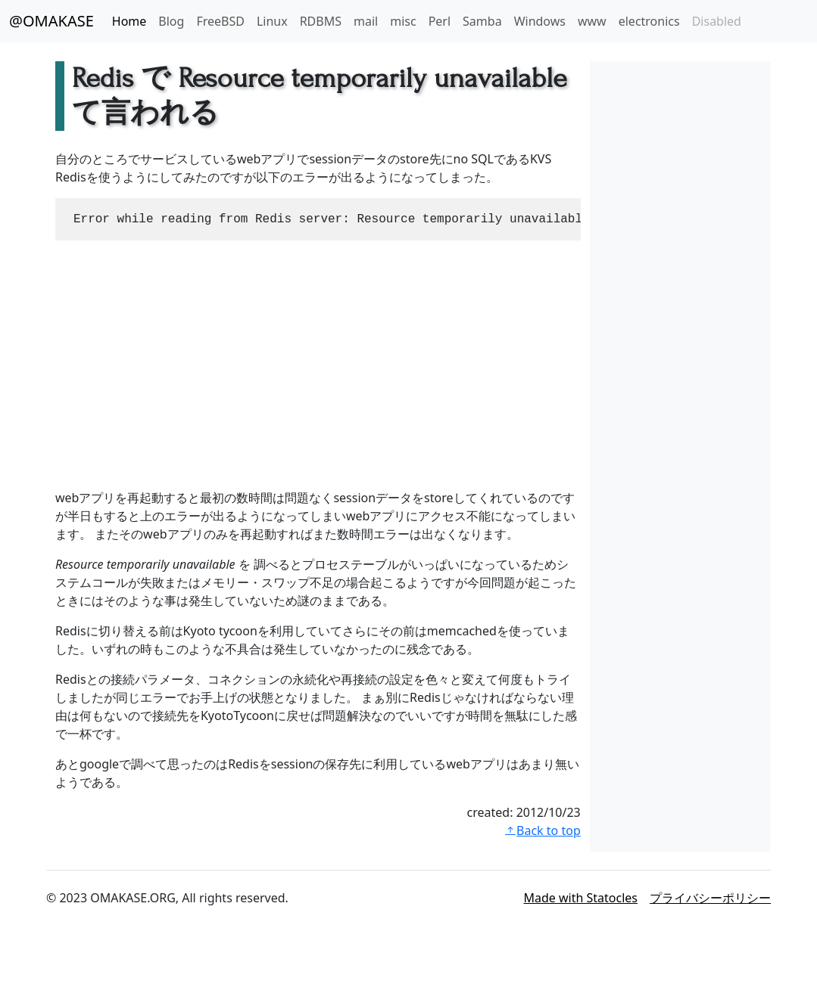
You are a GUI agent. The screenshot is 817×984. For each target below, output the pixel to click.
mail (366, 21)
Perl (440, 21)
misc (403, 21)
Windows (540, 21)
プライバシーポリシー (710, 897)
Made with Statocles (581, 897)
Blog (171, 21)
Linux (272, 21)
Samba (482, 21)
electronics (649, 21)
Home (129, 21)
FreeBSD (220, 21)
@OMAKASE (51, 21)
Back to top (542, 830)
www (592, 21)
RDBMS (320, 21)
